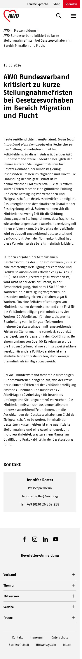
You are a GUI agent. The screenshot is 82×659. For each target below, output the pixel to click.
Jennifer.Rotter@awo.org (40, 496)
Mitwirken (11, 596)
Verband (9, 574)
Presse (8, 618)
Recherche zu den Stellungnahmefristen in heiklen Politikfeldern (37, 149)
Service (8, 607)
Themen (9, 585)
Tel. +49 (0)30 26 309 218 (40, 504)
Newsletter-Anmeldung (40, 555)
